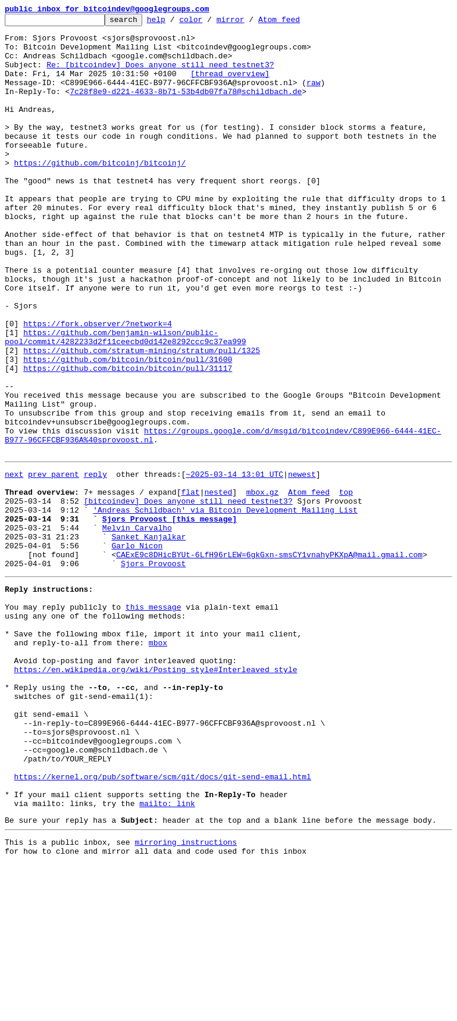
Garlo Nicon (136, 649)
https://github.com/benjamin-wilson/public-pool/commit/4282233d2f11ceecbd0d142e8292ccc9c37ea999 (125, 402)
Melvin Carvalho (137, 627)
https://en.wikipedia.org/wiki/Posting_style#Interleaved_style (156, 794)
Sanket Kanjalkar (148, 638)
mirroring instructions (185, 997)
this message (153, 719)
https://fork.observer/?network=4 (97, 385)
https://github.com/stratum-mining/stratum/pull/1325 (141, 418)
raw (313, 96)
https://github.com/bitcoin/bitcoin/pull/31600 (127, 428)
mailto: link (167, 955)
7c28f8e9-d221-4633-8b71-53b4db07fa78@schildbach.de (186, 107)
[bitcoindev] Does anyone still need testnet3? (188, 595)
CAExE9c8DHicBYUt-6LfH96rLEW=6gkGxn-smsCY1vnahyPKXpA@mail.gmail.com (269, 659)
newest (302, 563)
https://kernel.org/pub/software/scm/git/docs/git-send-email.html (162, 922)
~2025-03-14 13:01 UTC (234, 563)
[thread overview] (230, 85)
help (174, 22)
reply (95, 563)
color (209, 22)
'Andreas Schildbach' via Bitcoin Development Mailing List (225, 606)
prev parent (53, 563)
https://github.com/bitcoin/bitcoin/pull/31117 (127, 439)
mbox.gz (262, 584)
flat (190, 584)
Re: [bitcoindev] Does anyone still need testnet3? (160, 75)
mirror (249, 22)
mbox (158, 762)
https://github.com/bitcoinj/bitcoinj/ (100, 193)
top (346, 584)
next (14, 563)
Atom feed (297, 22)
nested (218, 584)
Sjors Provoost (153, 670)
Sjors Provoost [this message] (169, 616)
